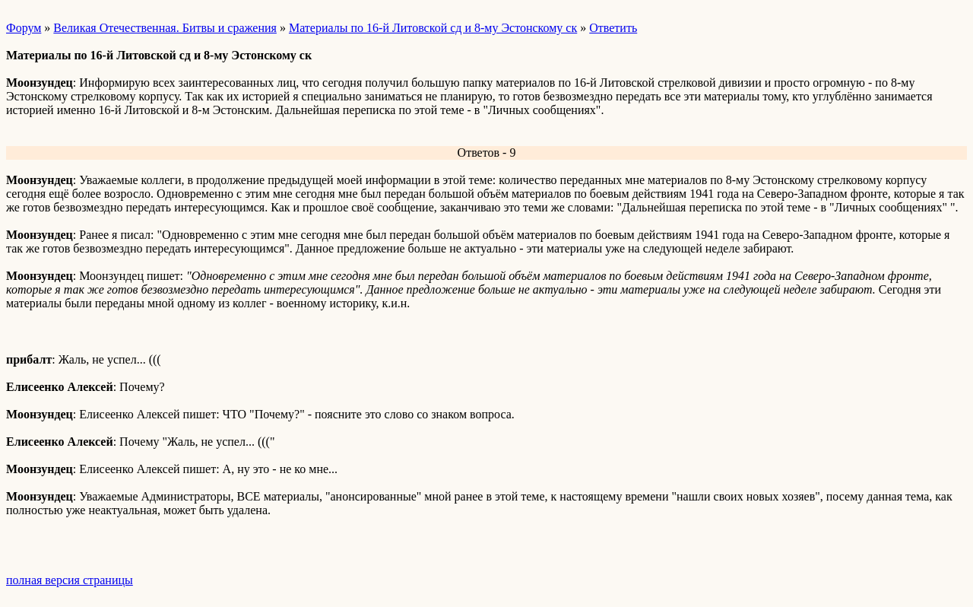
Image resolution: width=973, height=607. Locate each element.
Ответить (613, 27)
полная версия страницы (69, 580)
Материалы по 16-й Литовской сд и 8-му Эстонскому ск (433, 27)
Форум (23, 27)
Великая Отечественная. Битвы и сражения (165, 27)
